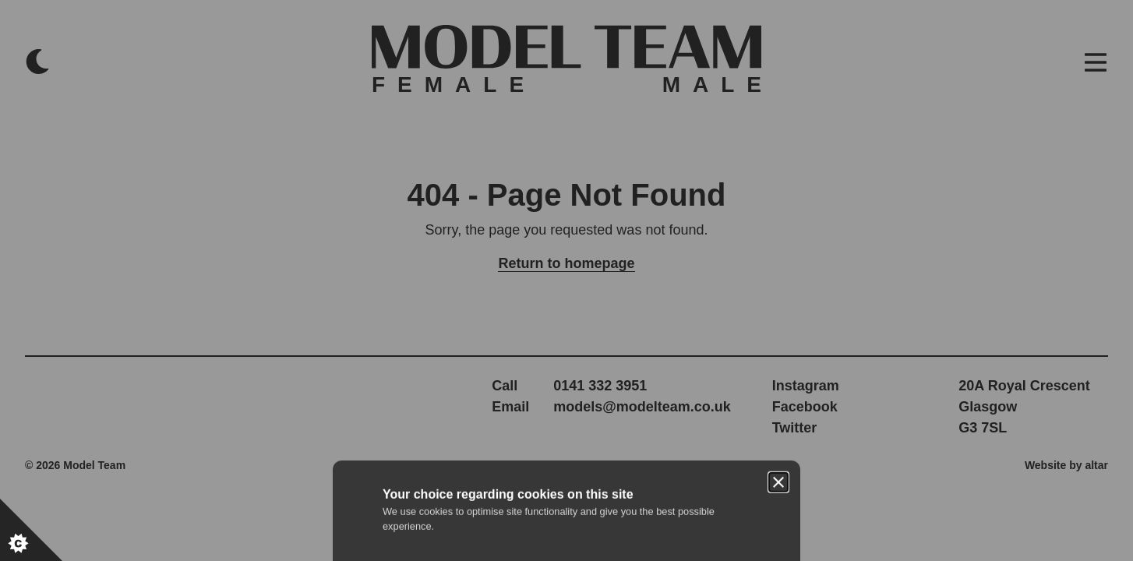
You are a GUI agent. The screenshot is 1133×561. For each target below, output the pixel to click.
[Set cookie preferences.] (31, 530)
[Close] (778, 208)
